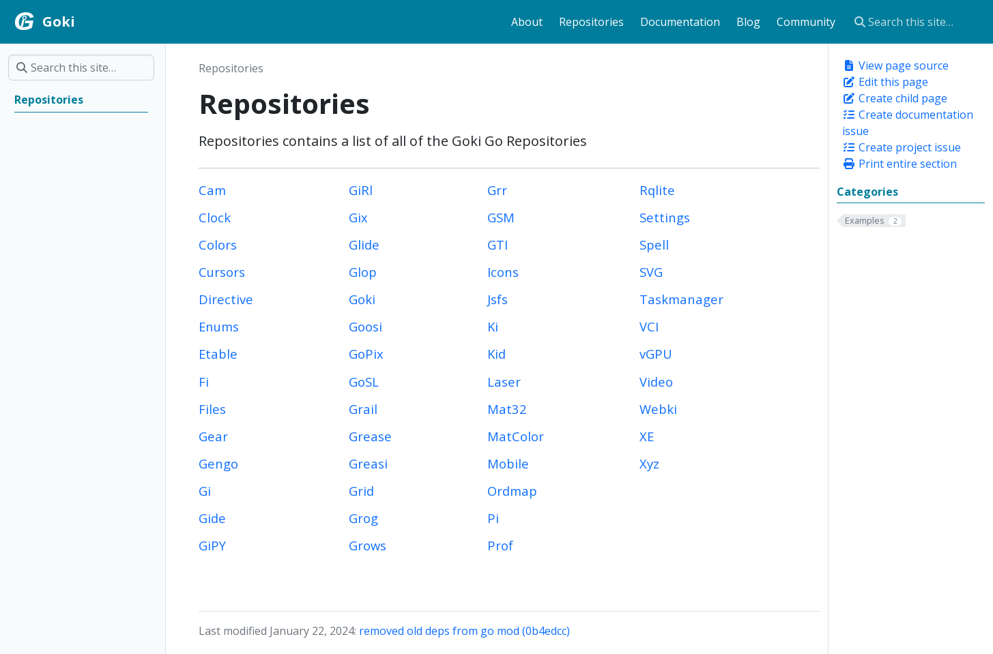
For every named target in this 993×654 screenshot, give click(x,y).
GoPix (366, 353)
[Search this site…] (915, 22)
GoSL (364, 381)
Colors (218, 244)
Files (212, 408)
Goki (362, 299)
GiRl (361, 189)
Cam (212, 189)
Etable (218, 353)
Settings (664, 217)
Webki (658, 408)
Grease (370, 436)
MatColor (515, 436)
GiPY (212, 545)
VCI (649, 326)
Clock (215, 217)
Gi (205, 490)
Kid (496, 353)
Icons (503, 271)
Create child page (894, 98)
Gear (213, 436)
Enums (219, 326)
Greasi (368, 463)
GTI (497, 244)
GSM (501, 217)
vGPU (655, 353)
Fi (204, 381)
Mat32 (507, 408)
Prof (500, 545)
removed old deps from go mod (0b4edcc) (464, 630)
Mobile (508, 463)
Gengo (218, 463)
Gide (212, 517)
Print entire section (899, 163)
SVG (651, 271)
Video (656, 381)
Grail (363, 408)
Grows (367, 545)
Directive (226, 299)
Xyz (649, 463)
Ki (492, 326)
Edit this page (885, 81)
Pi (493, 517)
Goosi (365, 326)
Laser (504, 381)
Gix (358, 217)
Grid (361, 490)
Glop (363, 271)
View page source (895, 65)
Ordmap (512, 490)
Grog (363, 517)
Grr (497, 189)
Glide (364, 244)
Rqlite (657, 189)
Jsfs (497, 299)
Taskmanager (681, 299)
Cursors (222, 271)
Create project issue (901, 147)
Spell (654, 244)
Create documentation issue (907, 122)
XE (646, 436)
